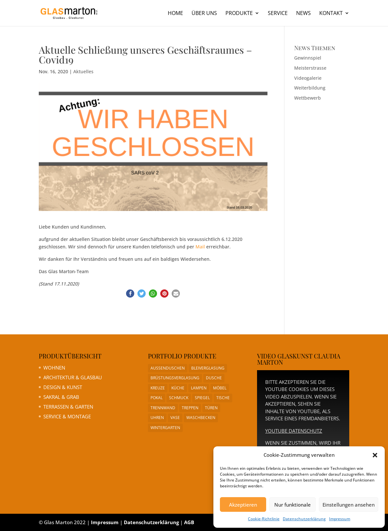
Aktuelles (83, 71)
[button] (375, 455)
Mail (200, 247)
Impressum (339, 519)
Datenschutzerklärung (304, 519)
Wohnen (54, 367)
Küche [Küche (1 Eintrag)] (177, 388)
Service (278, 14)
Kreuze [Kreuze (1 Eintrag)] (158, 388)
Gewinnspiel (307, 58)
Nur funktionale (292, 504)
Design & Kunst (62, 387)
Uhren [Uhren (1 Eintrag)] (157, 417)
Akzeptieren (243, 504)
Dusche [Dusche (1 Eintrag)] (214, 378)
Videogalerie (308, 78)
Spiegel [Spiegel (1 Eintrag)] (202, 397)
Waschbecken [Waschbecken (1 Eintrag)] (200, 417)
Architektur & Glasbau (72, 377)
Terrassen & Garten (68, 406)
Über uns (204, 14)
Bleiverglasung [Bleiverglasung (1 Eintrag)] (207, 368)
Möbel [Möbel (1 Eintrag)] (219, 388)
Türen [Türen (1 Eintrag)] (211, 408)
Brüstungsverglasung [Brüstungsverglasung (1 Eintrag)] (175, 378)
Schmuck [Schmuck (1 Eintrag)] (178, 397)
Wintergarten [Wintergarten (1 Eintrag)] (165, 427)
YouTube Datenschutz (293, 430)
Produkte (239, 14)
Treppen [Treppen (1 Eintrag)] (190, 408)
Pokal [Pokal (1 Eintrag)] (157, 397)
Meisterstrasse (310, 68)
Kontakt (331, 14)
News (303, 14)
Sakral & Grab (61, 397)
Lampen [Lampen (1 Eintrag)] (199, 388)
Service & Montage (67, 416)
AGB (189, 522)
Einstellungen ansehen (349, 504)
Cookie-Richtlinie (264, 519)
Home (175, 14)
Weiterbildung (309, 88)
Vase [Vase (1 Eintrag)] (175, 417)
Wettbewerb (307, 98)
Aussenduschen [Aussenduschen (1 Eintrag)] (168, 368)
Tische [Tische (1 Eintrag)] (223, 397)
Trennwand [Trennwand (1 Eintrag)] (163, 408)
